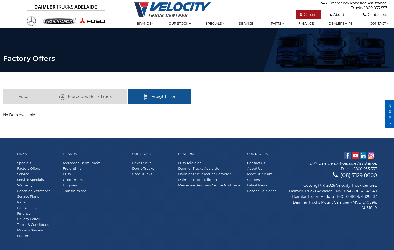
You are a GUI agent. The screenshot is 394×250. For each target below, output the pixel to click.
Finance (306, 23)
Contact (379, 23)
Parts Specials (28, 208)
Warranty (24, 185)
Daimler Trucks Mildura (197, 180)
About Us (254, 168)
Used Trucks (73, 180)
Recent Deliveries (261, 191)
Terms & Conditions (33, 224)
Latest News (257, 185)
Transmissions (74, 191)
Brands (145, 23)
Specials (215, 23)
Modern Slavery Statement (30, 233)
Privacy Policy (28, 219)
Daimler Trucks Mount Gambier (204, 174)
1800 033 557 (365, 169)
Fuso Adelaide (190, 163)
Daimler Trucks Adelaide (198, 168)
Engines (70, 185)
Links (22, 154)
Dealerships (341, 23)
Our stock (180, 23)
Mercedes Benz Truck (85, 97)
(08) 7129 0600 (355, 175)
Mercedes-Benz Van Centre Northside (209, 185)
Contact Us (257, 154)
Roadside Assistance (34, 191)
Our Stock (141, 154)
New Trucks (141, 163)
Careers (253, 180)
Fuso (23, 96)
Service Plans (28, 196)
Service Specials (30, 180)
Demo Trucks (143, 168)
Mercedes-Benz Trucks (81, 163)
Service (247, 23)
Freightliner (159, 97)
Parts (277, 23)
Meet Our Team (260, 174)
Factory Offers (28, 168)
